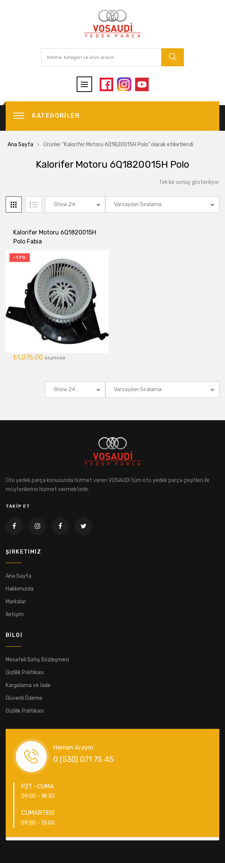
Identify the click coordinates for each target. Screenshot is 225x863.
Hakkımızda (20, 589)
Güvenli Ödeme (24, 698)
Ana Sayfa (20, 144)
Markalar (16, 601)
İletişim (15, 614)
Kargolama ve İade (28, 685)
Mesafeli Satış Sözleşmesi (37, 659)
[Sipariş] (162, 204)
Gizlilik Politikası (25, 672)
